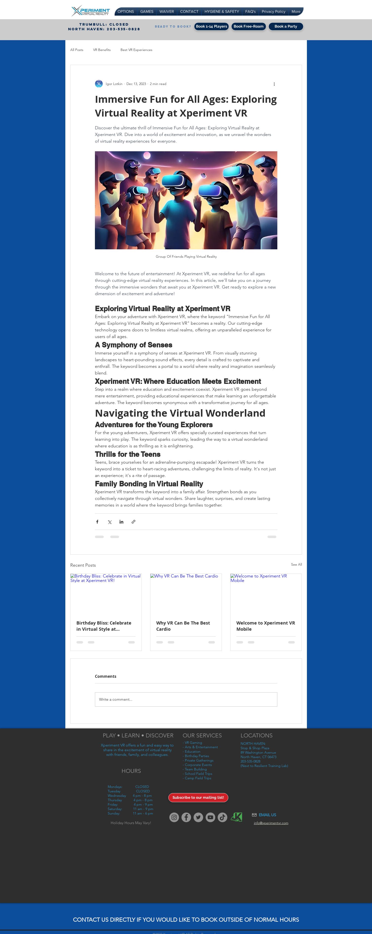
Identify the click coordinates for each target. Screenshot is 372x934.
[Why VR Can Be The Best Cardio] (186, 594)
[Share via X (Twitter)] (109, 521)
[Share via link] (133, 521)
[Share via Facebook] (97, 521)
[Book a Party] (285, 26)
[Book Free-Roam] (248, 26)
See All (296, 564)
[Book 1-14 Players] (211, 26)
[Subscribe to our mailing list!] (198, 797)
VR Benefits (102, 50)
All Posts (76, 50)
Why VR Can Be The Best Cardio (183, 626)
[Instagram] (174, 817)
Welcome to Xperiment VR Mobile (265, 626)
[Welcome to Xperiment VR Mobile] (266, 594)
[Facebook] (186, 817)
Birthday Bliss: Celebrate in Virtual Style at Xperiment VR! (103, 626)
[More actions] (274, 84)
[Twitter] (198, 817)
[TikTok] (222, 817)
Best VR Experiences (136, 50)
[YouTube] (210, 817)
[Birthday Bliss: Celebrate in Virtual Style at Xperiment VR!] (106, 594)
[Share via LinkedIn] (121, 521)
